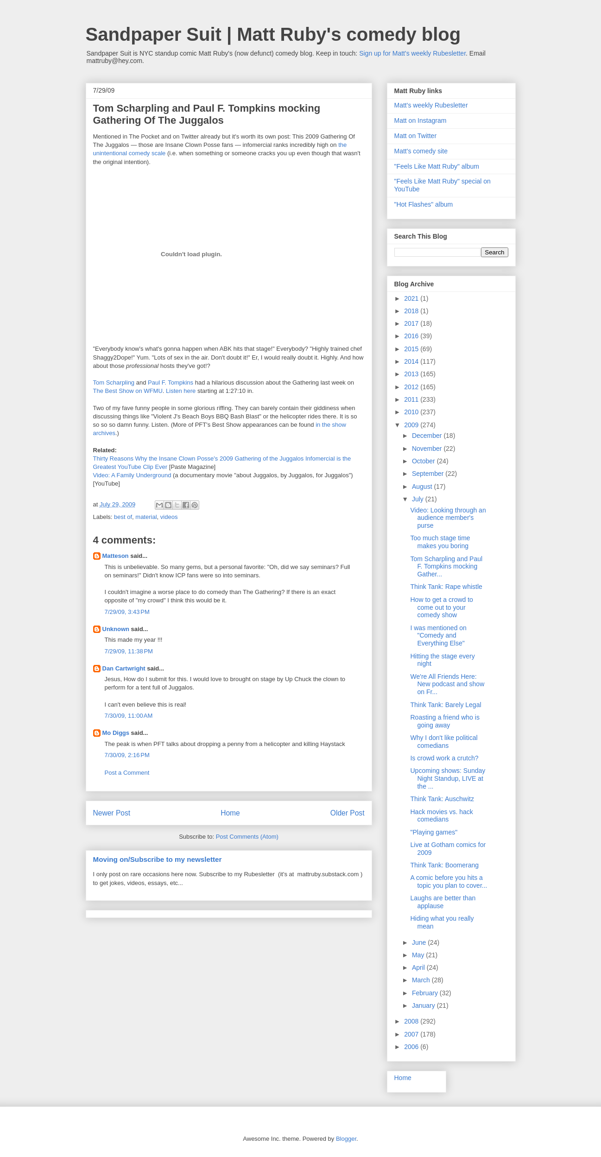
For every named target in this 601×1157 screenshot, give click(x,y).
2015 (412, 349)
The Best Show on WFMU (128, 390)
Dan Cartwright (124, 668)
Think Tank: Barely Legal (445, 704)
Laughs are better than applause (442, 902)
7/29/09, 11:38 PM (129, 651)
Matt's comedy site (421, 151)
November (427, 448)
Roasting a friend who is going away (444, 721)
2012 (412, 387)
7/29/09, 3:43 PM (127, 611)
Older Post (347, 813)
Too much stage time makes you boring (440, 542)
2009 (412, 425)
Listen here (181, 390)
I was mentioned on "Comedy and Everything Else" (438, 635)
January (424, 1005)
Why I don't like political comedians (443, 741)
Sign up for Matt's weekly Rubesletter (412, 53)
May (419, 955)
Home (230, 813)
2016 (412, 336)
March (422, 980)
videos (169, 516)
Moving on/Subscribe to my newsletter (157, 859)
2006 (412, 1046)
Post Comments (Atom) (247, 836)
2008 (412, 1021)
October (424, 461)
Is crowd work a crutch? (444, 758)
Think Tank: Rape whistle (446, 586)
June (420, 942)
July (418, 499)
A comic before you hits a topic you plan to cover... (448, 881)
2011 (412, 399)
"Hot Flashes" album (423, 204)
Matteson (115, 555)
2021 (412, 298)
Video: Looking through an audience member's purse (448, 518)
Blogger (346, 1138)
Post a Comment (127, 772)
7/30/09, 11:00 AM (129, 715)
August (423, 486)
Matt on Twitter (415, 135)
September (428, 473)
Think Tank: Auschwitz (442, 799)
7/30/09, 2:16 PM (127, 755)
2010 (412, 412)
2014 (412, 361)
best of (123, 516)
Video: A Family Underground (132, 475)
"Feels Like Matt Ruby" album (436, 166)
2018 (412, 311)
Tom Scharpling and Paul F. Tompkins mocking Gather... (446, 566)
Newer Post (112, 813)
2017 (412, 323)
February (426, 993)
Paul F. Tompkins (170, 382)
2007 (412, 1034)
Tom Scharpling (114, 382)
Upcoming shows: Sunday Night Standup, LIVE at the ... (447, 778)
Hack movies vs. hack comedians (441, 815)
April (419, 967)
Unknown (116, 629)
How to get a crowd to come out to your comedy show (441, 607)
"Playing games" (433, 832)
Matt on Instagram (420, 120)
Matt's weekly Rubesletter (431, 105)
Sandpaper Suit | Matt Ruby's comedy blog (273, 34)
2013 (412, 374)
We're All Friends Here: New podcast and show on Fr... (447, 684)
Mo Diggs (116, 732)
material (146, 516)
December (427, 435)
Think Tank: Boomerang (444, 865)
